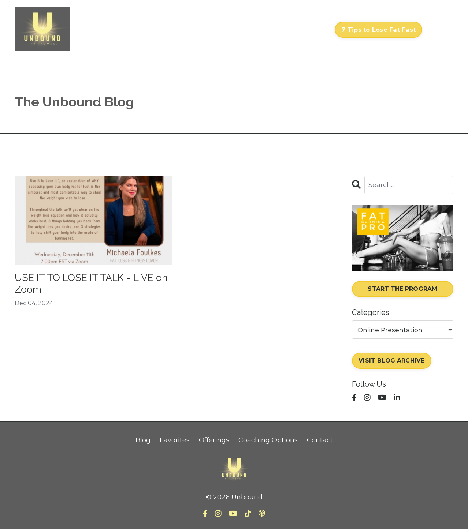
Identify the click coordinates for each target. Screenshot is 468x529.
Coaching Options (268, 441)
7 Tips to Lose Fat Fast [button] (378, 29)
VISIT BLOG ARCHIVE (392, 361)
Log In (440, 30)
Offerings (214, 441)
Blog (143, 441)
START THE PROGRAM (403, 289)
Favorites (175, 441)
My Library (250, 30)
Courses (212, 30)
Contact (314, 30)
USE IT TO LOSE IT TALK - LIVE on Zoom (81, 285)
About (284, 30)
